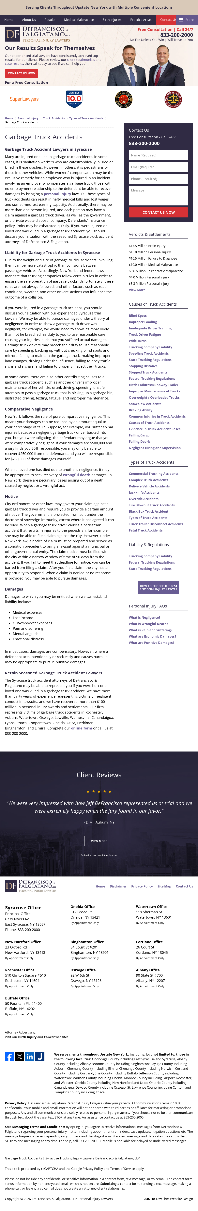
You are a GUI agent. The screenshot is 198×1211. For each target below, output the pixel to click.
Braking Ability (140, 410)
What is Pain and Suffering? (150, 630)
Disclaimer (118, 886)
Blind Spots (138, 315)
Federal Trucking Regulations (152, 378)
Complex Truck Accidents (148, 480)
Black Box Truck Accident (148, 511)
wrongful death (76, 474)
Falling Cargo (139, 435)
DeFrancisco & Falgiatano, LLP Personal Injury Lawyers (72, 1199)
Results (50, 20)
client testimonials (81, 59)
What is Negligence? (144, 617)
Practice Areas (141, 20)
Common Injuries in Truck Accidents (157, 416)
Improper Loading (143, 322)
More (190, 20)
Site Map (164, 886)
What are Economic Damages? (152, 636)
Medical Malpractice (79, 20)
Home (8, 20)
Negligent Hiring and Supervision (155, 448)
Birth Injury (27, 1037)
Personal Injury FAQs (148, 606)
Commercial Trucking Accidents (153, 473)
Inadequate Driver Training (150, 328)
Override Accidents (144, 499)
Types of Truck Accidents (148, 518)
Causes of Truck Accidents (149, 423)
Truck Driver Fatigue (145, 334)
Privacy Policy (142, 886)
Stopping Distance (143, 366)
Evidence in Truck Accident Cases (154, 429)
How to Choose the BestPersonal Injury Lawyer (158, 587)
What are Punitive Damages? (151, 643)
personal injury (57, 193)
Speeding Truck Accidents (149, 353)
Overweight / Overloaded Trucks (154, 397)
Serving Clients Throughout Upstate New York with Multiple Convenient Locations (99, 7)
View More (137, 290)
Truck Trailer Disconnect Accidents (156, 524)
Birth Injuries (112, 20)
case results (14, 63)
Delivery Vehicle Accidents (149, 486)
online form (81, 728)
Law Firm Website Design (168, 1199)
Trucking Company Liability (150, 347)
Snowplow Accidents (145, 404)
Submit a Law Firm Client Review (99, 855)
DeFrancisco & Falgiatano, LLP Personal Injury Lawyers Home (37, 34)
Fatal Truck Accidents (146, 530)
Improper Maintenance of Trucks (154, 391)
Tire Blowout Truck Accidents (152, 505)
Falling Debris (139, 441)
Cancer (49, 1037)
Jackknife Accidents (144, 492)
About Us (29, 20)
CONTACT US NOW (21, 73)
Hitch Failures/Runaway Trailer (153, 385)
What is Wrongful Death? (148, 624)
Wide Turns (137, 341)
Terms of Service (122, 1169)
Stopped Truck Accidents (148, 372)
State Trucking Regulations (150, 360)
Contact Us (168, 20)
